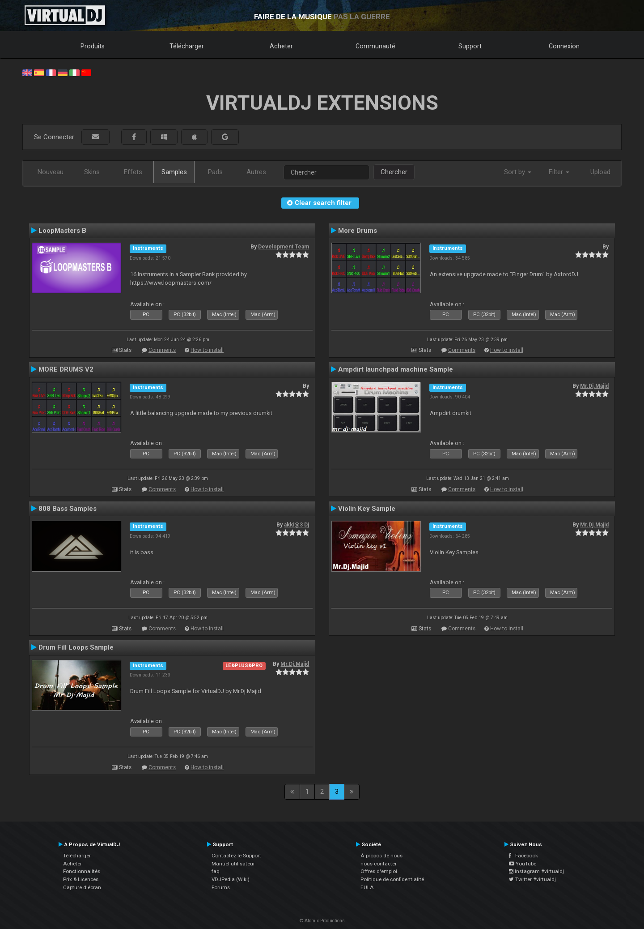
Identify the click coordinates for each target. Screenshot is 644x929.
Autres (256, 172)
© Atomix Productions (322, 921)
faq (216, 871)
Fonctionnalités (81, 871)
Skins (92, 172)
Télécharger (186, 46)
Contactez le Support (236, 855)
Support (470, 46)
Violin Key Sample (366, 509)
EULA (367, 887)
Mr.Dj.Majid (594, 386)
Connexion (564, 46)
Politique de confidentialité (392, 879)
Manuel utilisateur (233, 864)
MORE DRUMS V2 (65, 369)
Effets (133, 172)
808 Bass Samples (67, 509)
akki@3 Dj (296, 525)
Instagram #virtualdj (536, 871)
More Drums (357, 231)
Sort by (517, 172)
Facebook (523, 855)
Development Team (283, 247)
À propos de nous (381, 855)
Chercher (394, 172)
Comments (162, 350)
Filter (559, 172)
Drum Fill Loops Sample (76, 647)
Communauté (375, 46)
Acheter (281, 46)
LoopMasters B (62, 231)
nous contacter (378, 864)
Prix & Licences (80, 879)
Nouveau (51, 172)
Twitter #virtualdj (532, 879)
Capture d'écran (82, 887)
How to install (207, 350)
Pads (215, 172)
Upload (600, 172)
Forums (221, 887)
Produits (92, 46)
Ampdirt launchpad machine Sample (395, 369)
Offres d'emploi (378, 871)
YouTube (522, 864)
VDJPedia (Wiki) (231, 879)
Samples (174, 172)
